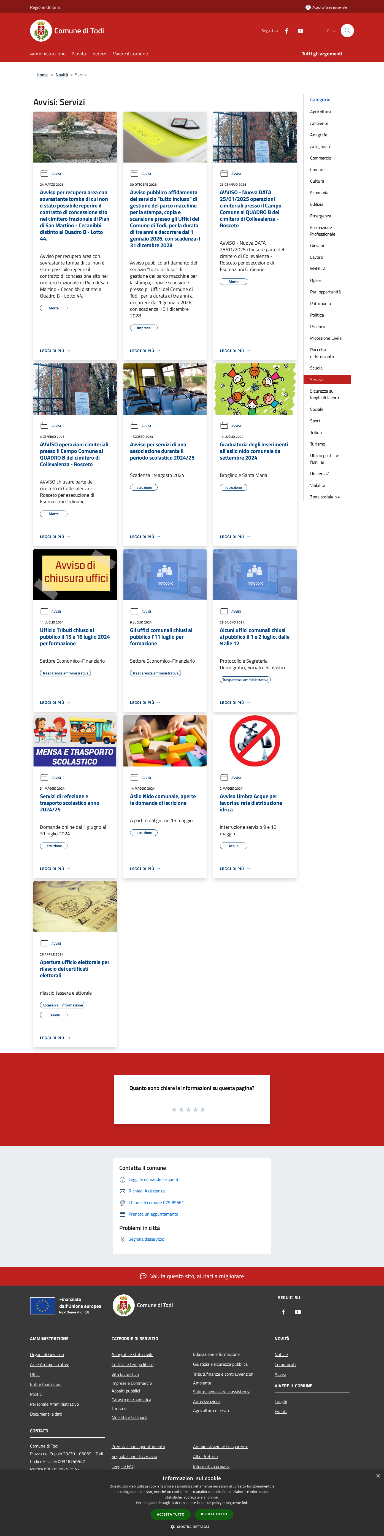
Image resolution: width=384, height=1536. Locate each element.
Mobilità (317, 268)
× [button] (378, 1476)
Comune (318, 169)
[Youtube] (298, 30)
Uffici (35, 1374)
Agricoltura (320, 111)
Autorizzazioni (206, 1401)
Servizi (316, 379)
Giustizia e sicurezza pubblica (220, 1364)
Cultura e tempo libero (132, 1364)
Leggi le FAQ (123, 1466)
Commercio (320, 158)
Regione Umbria (45, 7)
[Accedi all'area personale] (326, 7)
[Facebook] (284, 30)
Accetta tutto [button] (171, 1514)
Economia (319, 192)
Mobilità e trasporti (129, 1417)
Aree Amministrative (49, 1364)
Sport (315, 420)
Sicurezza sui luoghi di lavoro (324, 394)
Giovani (317, 245)
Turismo (317, 444)
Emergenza (320, 215)
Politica (317, 315)
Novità (62, 74)
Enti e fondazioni (45, 1384)
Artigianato (320, 146)
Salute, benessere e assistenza (221, 1391)
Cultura (317, 181)
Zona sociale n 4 (325, 496)
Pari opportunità (325, 291)
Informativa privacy (211, 1466)
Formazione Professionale (322, 230)
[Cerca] (347, 30)
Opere (315, 280)
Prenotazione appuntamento (138, 1446)
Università (319, 473)
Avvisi (50, 173)
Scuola (316, 368)
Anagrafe (318, 134)
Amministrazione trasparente (220, 1446)
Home (42, 74)
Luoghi (281, 1401)
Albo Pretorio (205, 1456)
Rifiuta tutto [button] (214, 1514)
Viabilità (317, 485)
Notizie (281, 1354)
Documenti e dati (46, 1414)
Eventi (281, 1411)
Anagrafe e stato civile (132, 1354)
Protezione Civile (326, 338)
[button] (192, 1526)
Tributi (316, 432)
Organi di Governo (47, 1354)
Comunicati (285, 1364)
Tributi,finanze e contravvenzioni (224, 1374)
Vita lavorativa (125, 1374)
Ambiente (319, 123)
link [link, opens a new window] (245, 1502)
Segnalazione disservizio (134, 1456)
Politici (36, 1394)
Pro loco (317, 326)
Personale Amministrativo (54, 1404)
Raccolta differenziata (322, 353)
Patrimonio (320, 303)
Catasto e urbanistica (131, 1399)
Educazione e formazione (216, 1354)
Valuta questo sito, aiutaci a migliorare (192, 1276)
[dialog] (192, 1503)
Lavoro (316, 257)
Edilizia (316, 204)
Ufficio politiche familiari (324, 458)
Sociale (316, 409)
